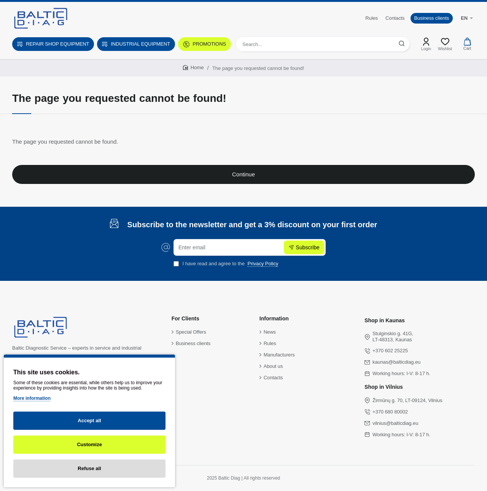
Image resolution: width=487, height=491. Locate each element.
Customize (89, 444)
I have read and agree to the (226, 263)
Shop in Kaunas (384, 320)
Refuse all (89, 468)
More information (32, 398)
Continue (243, 174)
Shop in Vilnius (383, 387)
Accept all (89, 420)
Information (274, 318)
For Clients (185, 318)
